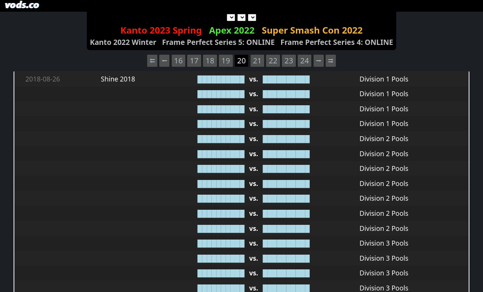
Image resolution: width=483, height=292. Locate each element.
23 (289, 60)
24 (304, 60)
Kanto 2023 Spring (161, 30)
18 (210, 60)
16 (178, 60)
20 (241, 60)
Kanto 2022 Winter (123, 42)
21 (257, 60)
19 (226, 60)
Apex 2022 (232, 30)
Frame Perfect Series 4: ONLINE (336, 42)
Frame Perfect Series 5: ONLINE (218, 42)
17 (194, 60)
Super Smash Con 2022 (312, 30)
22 (273, 60)
